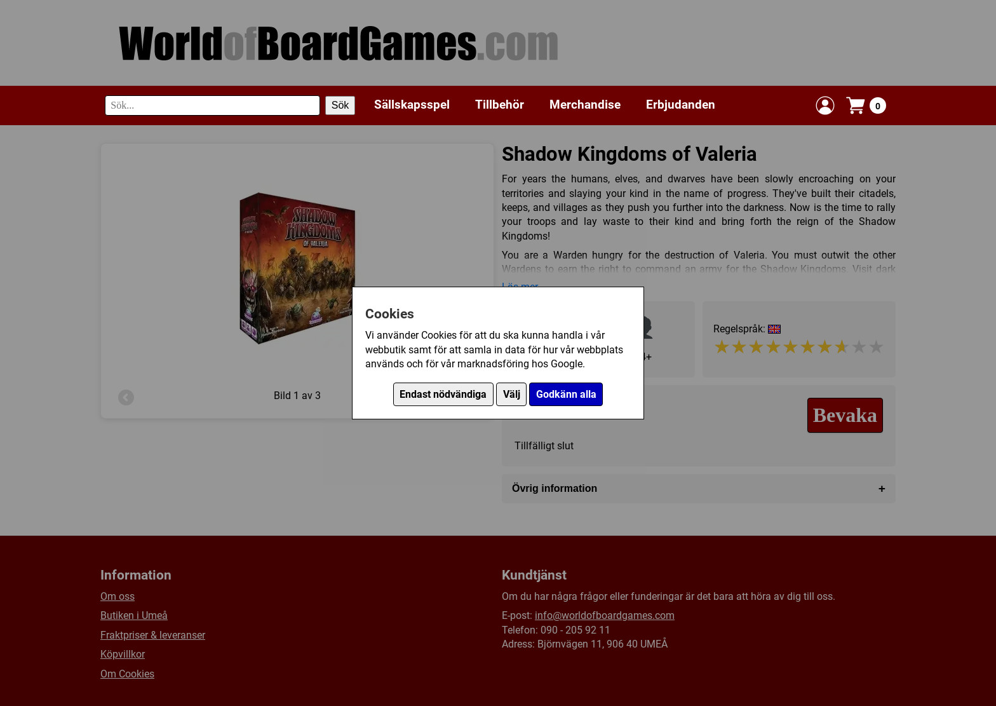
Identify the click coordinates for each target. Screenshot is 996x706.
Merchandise (585, 104)
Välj (511, 394)
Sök (340, 105)
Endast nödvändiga (443, 394)
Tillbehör (499, 104)
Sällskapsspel (412, 104)
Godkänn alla (566, 394)
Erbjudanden (680, 104)
